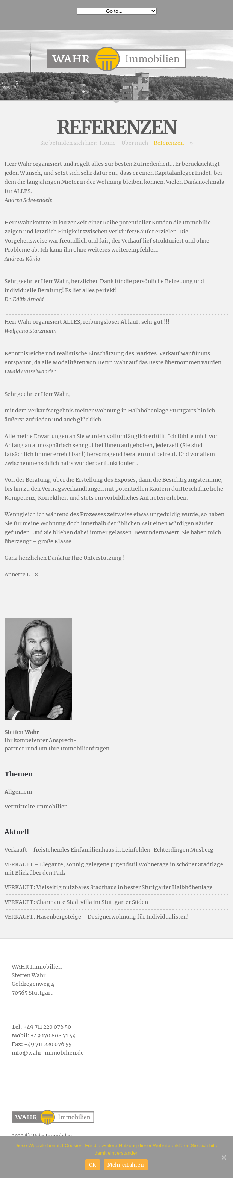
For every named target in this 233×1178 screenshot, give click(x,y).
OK (92, 1165)
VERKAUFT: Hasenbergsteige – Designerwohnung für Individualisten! (97, 916)
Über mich (134, 142)
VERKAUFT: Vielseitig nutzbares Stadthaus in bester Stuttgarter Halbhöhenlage (109, 887)
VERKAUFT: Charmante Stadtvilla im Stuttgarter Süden (76, 902)
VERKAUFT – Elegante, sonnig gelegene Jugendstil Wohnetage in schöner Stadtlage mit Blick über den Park (114, 868)
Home (108, 142)
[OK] (223, 1157)
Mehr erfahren (125, 1165)
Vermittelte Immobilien (36, 806)
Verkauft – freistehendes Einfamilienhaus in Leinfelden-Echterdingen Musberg (109, 849)
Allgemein (18, 791)
